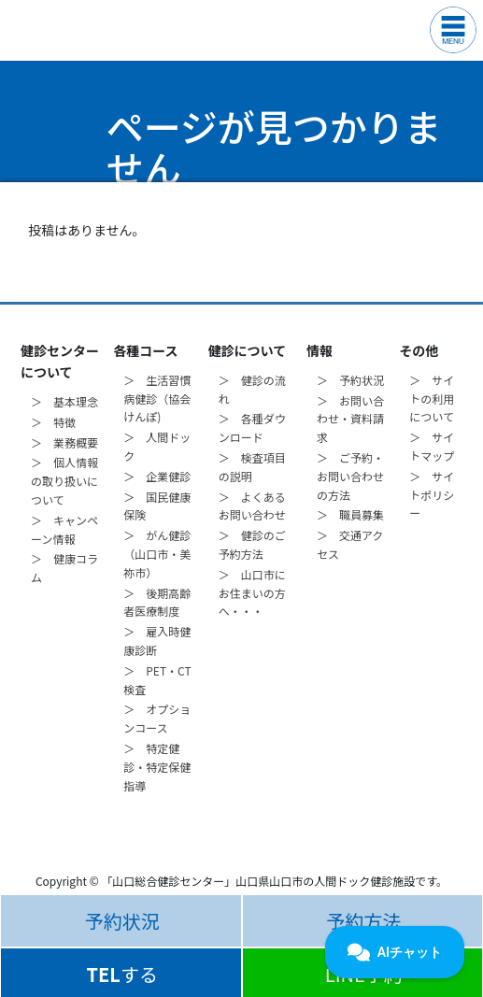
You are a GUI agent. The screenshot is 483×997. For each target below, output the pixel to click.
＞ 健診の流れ (252, 389)
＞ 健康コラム (64, 567)
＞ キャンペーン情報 (64, 529)
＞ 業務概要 (64, 442)
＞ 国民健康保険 (157, 506)
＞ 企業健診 (157, 476)
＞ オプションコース (157, 718)
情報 (319, 350)
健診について (247, 350)
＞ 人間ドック (157, 446)
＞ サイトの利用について (431, 398)
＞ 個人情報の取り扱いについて (64, 480)
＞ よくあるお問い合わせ (252, 506)
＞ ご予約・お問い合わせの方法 (350, 476)
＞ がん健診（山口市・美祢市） (157, 553)
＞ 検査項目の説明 (252, 466)
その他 (418, 350)
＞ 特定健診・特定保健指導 (157, 766)
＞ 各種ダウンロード (252, 427)
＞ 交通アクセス (350, 544)
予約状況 (122, 920)
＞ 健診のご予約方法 (252, 544)
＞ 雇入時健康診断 (157, 640)
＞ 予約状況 (350, 380)
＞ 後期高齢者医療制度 (157, 602)
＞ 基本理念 (64, 401)
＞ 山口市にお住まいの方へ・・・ (252, 593)
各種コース (145, 350)
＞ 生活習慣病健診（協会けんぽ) (157, 398)
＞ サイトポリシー (431, 494)
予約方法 (363, 920)
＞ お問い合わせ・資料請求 (350, 419)
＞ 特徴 (53, 422)
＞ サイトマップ (431, 446)
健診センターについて (60, 361)
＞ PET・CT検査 (157, 679)
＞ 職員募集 (350, 514)
